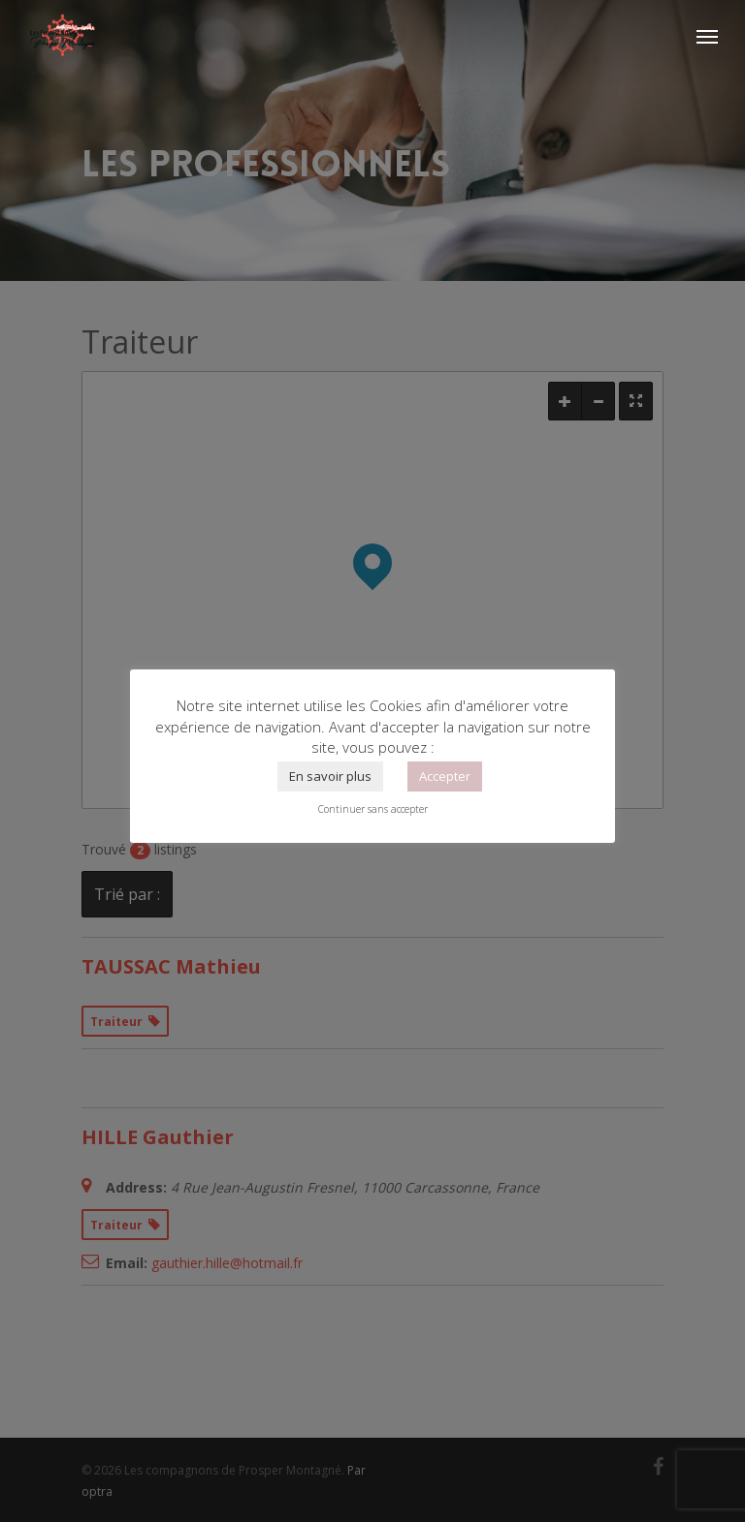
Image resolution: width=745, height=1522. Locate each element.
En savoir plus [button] (330, 776)
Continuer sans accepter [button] (373, 809)
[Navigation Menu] (707, 36)
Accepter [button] (444, 776)
